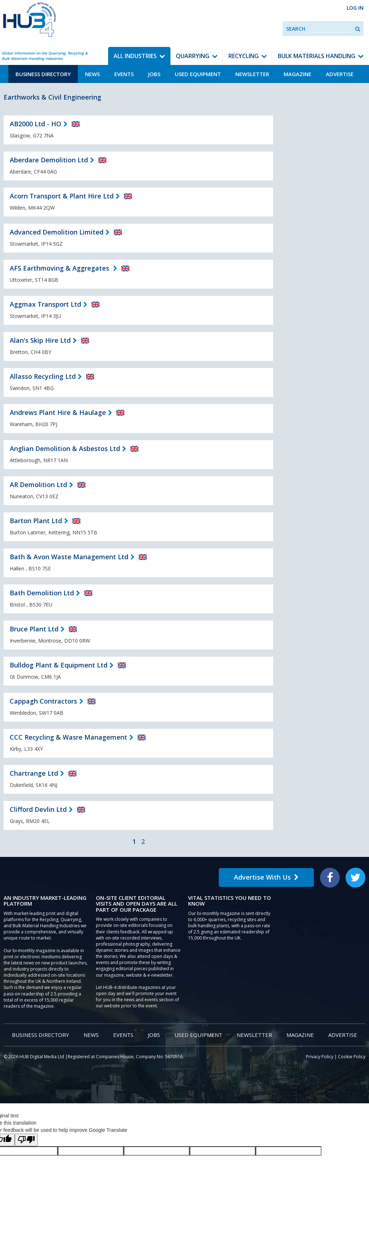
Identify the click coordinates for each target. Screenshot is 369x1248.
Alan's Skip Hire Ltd (40, 340)
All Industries (135, 56)
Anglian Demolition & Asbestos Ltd (65, 448)
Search (295, 28)
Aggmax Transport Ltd (45, 304)
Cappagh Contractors (43, 701)
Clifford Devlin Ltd (38, 809)
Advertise (340, 74)
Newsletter (252, 74)
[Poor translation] (26, 1140)
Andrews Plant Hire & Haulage (58, 412)
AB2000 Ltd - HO (35, 123)
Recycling (243, 56)
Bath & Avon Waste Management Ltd (69, 556)
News (92, 74)
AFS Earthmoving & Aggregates (60, 268)
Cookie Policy (351, 1057)
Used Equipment (198, 74)
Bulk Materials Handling (316, 56)
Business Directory (43, 74)
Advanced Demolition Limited (56, 232)
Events (124, 74)
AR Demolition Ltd (38, 484)
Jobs (154, 74)
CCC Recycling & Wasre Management (68, 737)
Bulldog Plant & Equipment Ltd (58, 665)
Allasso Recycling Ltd (43, 376)
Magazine (297, 74)
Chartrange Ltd (34, 773)
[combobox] (330, 28)
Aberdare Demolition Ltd (49, 160)
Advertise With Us (266, 877)
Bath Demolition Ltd (42, 592)
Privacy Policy (319, 1057)
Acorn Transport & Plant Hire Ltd (62, 196)
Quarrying (192, 56)
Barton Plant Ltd (36, 520)
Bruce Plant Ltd (34, 629)
